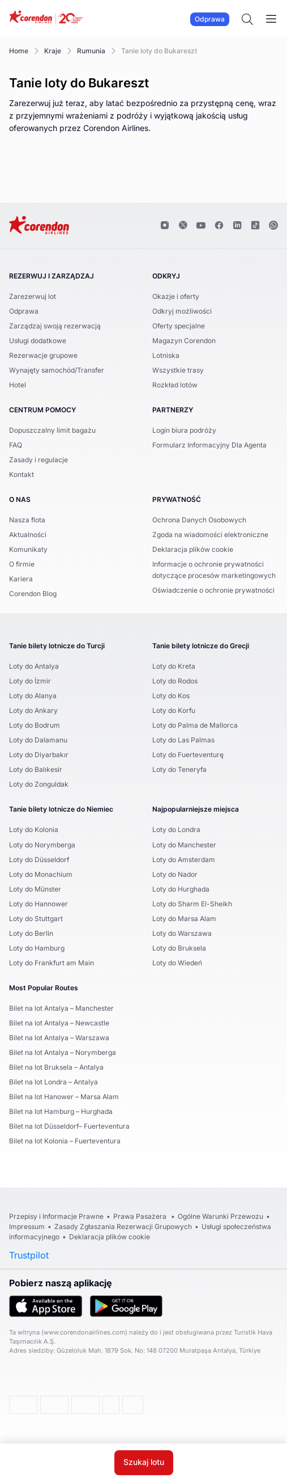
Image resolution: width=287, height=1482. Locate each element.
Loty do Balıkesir (35, 769)
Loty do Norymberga (42, 845)
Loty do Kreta (173, 666)
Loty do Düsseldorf (39, 859)
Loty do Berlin (31, 933)
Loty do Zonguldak (38, 784)
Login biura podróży (184, 430)
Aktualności (27, 534)
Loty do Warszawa (182, 933)
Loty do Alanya (33, 695)
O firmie (22, 564)
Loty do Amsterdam (183, 859)
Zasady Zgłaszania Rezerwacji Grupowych (123, 1226)
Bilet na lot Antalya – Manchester (61, 1008)
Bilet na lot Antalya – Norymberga (62, 1052)
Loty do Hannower (38, 904)
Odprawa (210, 19)
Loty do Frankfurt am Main (51, 963)
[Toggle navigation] (271, 19)
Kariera (21, 579)
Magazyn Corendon (184, 340)
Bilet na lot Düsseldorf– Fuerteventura (69, 1126)
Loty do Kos (171, 695)
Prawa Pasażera (140, 1216)
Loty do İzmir (30, 681)
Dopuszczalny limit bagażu (52, 430)
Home (18, 51)
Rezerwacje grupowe (43, 355)
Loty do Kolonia (33, 829)
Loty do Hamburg (37, 948)
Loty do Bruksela (179, 948)
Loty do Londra (176, 829)
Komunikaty (28, 549)
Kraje (52, 51)
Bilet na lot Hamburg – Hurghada (61, 1111)
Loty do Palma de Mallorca (195, 725)
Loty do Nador (175, 874)
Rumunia (91, 51)
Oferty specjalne (178, 326)
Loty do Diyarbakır (38, 754)
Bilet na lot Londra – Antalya (53, 1082)
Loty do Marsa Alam (184, 918)
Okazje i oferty (175, 296)
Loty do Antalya (34, 666)
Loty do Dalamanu (38, 740)
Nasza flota (27, 520)
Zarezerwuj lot (32, 296)
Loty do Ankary (33, 710)
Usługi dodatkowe (37, 340)
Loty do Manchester (184, 845)
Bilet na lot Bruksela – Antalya (56, 1067)
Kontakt (21, 474)
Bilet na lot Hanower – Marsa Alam (64, 1096)
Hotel (17, 385)
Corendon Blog (33, 593)
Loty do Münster (35, 889)
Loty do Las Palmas (183, 740)
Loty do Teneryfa (179, 769)
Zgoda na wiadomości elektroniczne (210, 534)
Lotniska (165, 355)
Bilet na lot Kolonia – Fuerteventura (65, 1141)
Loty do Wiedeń (177, 963)
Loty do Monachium (40, 874)
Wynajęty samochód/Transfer (56, 370)
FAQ (15, 445)
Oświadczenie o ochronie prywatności (213, 590)
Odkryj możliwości (182, 311)
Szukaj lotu (143, 1463)
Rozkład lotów (175, 385)
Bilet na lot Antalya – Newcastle (59, 1023)
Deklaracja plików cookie (192, 549)
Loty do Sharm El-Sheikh (192, 904)
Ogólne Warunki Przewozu (220, 1216)
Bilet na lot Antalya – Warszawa (59, 1037)
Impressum (27, 1226)
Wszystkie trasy (178, 370)
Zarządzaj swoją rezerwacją (55, 326)
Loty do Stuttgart (36, 918)
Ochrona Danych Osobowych (199, 520)
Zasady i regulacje (38, 459)
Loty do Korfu (173, 710)
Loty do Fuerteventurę (188, 754)
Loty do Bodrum (34, 725)
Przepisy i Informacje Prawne (56, 1216)
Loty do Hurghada (180, 889)
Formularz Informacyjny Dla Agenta (209, 445)
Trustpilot (29, 1255)
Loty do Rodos (175, 681)
